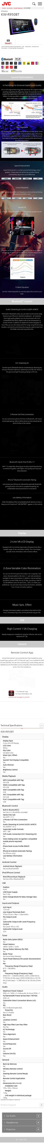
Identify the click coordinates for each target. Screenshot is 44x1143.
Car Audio (9, 8)
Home (4, 8)
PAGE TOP (21, 1140)
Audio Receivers (18, 8)
